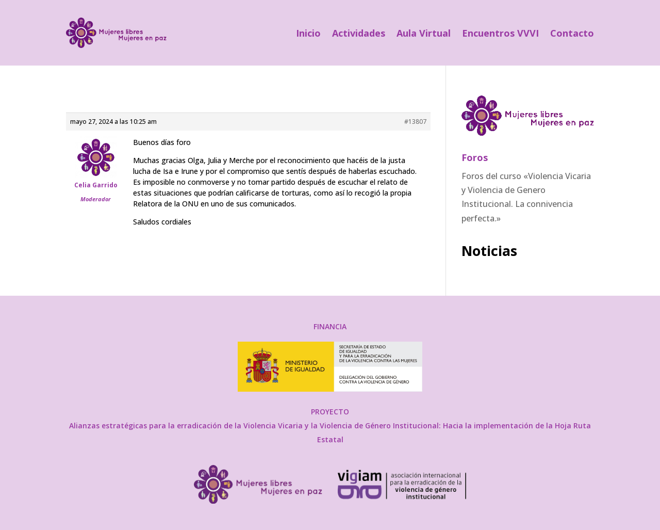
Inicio (308, 33)
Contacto (572, 33)
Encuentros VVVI (500, 33)
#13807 (415, 121)
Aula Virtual (424, 33)
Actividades (358, 33)
